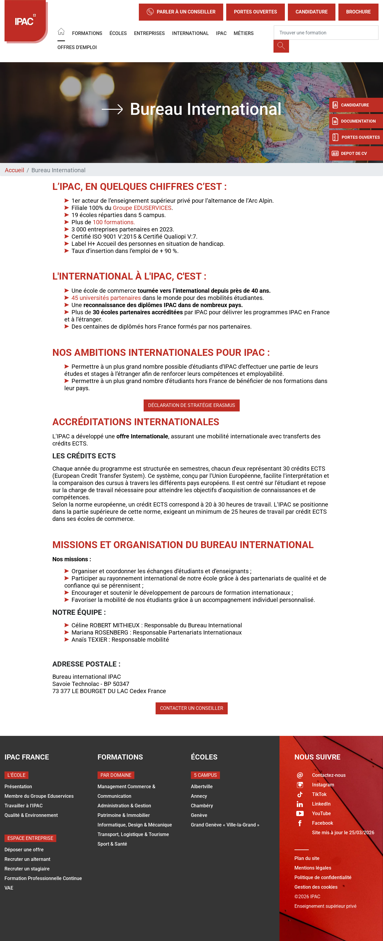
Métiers (244, 33)
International (190, 33)
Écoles (118, 33)
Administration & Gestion (124, 806)
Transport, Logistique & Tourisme (133, 834)
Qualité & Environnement (31, 815)
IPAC (221, 33)
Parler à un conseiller (181, 12)
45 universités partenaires (106, 297)
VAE (8, 888)
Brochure (358, 12)
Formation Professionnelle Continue (43, 878)
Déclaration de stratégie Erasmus (191, 405)
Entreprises (149, 33)
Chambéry (202, 806)
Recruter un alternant (27, 859)
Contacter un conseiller (191, 708)
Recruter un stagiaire (27, 869)
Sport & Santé (112, 844)
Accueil (14, 170)
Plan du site (307, 858)
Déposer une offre (24, 849)
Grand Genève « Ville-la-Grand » (225, 825)
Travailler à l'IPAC (23, 806)
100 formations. (114, 222)
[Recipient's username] (326, 32)
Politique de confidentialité (323, 877)
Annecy (199, 796)
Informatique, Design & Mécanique (135, 825)
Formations (87, 33)
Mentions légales (312, 868)
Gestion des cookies (316, 887)
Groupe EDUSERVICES (141, 207)
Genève (199, 815)
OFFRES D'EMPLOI (77, 47)
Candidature (312, 12)
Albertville (202, 786)
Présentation (18, 786)
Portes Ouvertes (255, 12)
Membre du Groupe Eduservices (39, 796)
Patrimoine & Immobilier (124, 815)
